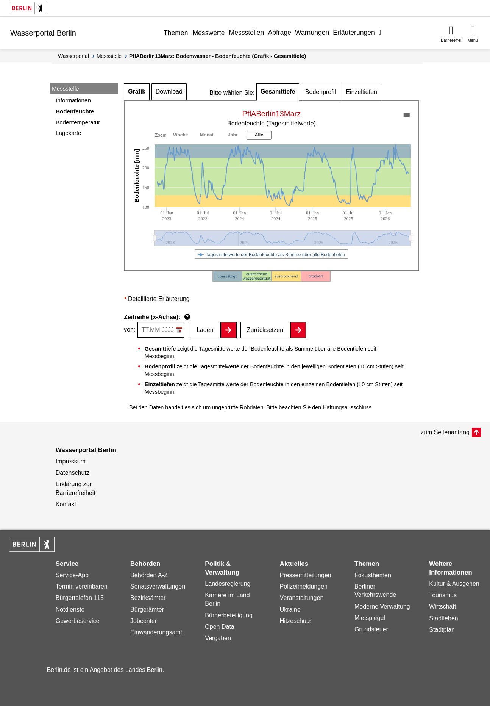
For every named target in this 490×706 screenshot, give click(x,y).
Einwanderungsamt (156, 632)
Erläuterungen (354, 32)
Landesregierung (227, 584)
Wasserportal (73, 56)
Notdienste (70, 609)
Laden (205, 330)
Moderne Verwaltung (382, 606)
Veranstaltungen (302, 598)
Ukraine (290, 609)
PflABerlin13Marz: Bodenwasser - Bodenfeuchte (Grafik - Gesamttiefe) (217, 56)
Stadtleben (443, 618)
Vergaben (218, 638)
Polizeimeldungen (304, 586)
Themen (176, 33)
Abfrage (279, 32)
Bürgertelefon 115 (80, 598)
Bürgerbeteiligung (228, 615)
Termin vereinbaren (82, 586)
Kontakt (66, 504)
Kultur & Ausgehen (454, 584)
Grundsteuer (371, 629)
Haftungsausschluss (347, 407)
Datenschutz (72, 473)
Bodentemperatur (78, 122)
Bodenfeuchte (75, 111)
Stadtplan (442, 629)
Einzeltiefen (361, 92)
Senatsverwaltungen (157, 586)
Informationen (73, 100)
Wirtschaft (442, 606)
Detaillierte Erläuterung (159, 299)
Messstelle (109, 56)
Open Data (219, 626)
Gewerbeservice (78, 621)
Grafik (136, 91)
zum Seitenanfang (445, 432)
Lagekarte (68, 133)
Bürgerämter (147, 609)
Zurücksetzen (265, 330)
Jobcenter (143, 621)
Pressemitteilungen (305, 575)
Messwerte (208, 33)
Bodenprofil (320, 92)
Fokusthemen (372, 575)
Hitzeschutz (295, 621)
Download (169, 91)
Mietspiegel (369, 618)
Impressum (71, 461)
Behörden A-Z (149, 575)
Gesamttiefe (278, 91)
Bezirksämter (147, 598)
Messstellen (246, 32)
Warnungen (312, 32)
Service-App (72, 575)
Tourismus (443, 595)
